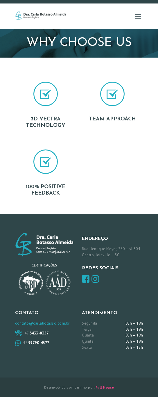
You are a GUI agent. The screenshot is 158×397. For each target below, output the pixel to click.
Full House (105, 387)
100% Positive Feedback (45, 190)
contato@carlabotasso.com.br (42, 323)
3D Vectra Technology (45, 122)
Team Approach (112, 119)
